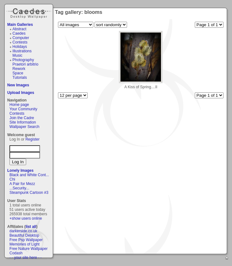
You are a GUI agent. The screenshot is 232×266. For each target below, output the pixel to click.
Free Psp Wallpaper (26, 240)
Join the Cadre (21, 118)
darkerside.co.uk (23, 231)
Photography (23, 60)
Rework (19, 68)
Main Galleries (20, 24)
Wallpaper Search (24, 126)
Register (33, 139)
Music (17, 55)
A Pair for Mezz (22, 184)
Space (18, 73)
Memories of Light (24, 244)
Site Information (22, 122)
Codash (15, 253)
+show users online (25, 218)
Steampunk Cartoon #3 (28, 192)
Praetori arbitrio (25, 64)
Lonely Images (20, 170)
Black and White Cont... (29, 175)
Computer (21, 38)
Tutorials (20, 77)
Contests (20, 42)
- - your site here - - (25, 257)
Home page (19, 104)
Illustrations (22, 51)
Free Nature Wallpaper (28, 248)
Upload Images (20, 92)
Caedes (29, 12)
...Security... (19, 188)
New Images (18, 85)
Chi (12, 179)
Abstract (19, 29)
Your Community (23, 109)
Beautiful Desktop (24, 235)
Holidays (20, 46)
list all (31, 226)
